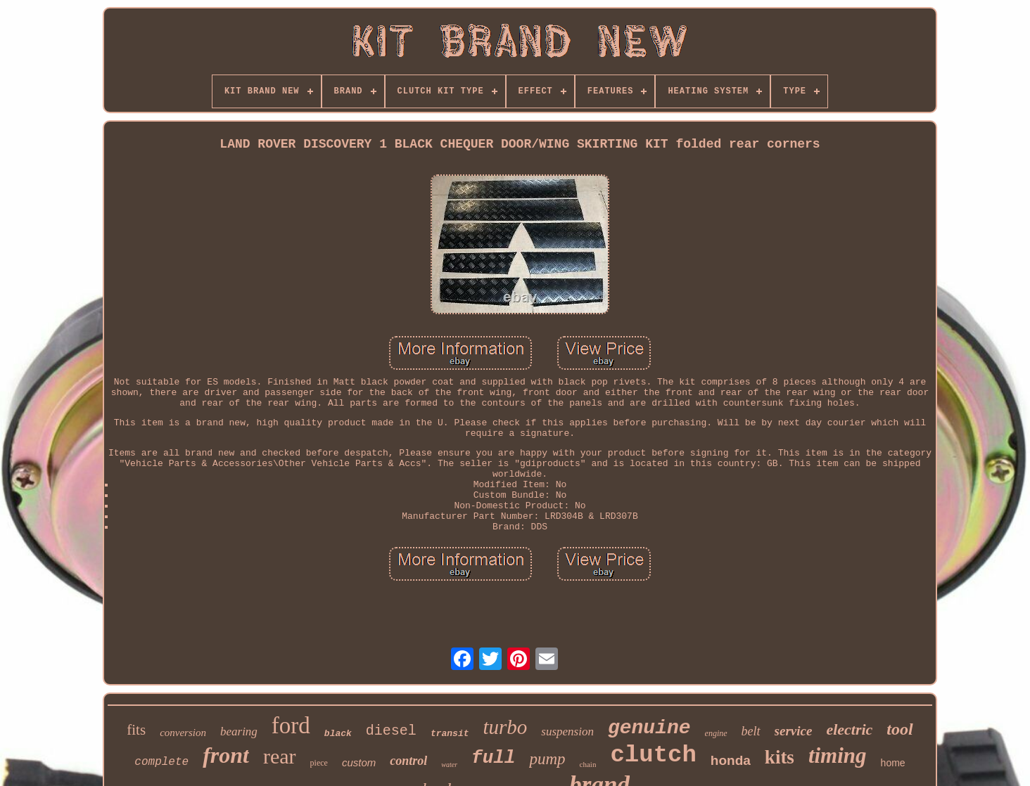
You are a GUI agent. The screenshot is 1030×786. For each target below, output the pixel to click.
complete (161, 762)
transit (450, 733)
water (449, 764)
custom (359, 762)
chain (588, 764)
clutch (653, 755)
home (893, 762)
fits (136, 729)
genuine (649, 728)
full (493, 757)
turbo (505, 727)
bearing (239, 731)
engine (716, 733)
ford (291, 725)
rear (279, 756)
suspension (567, 731)
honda (731, 760)
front (226, 755)
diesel (391, 731)
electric (849, 729)
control (408, 761)
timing (837, 755)
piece (319, 763)
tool (899, 729)
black (338, 733)
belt (751, 731)
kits (779, 757)
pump (547, 759)
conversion (183, 732)
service (794, 730)
